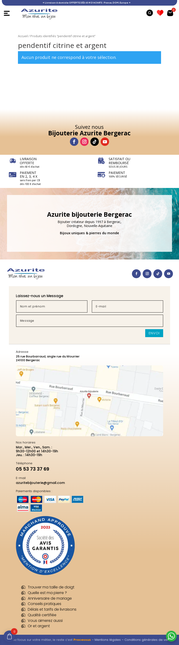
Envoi (154, 333)
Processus (82, 640)
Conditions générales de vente (148, 640)
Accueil (23, 36)
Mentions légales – (109, 640)
